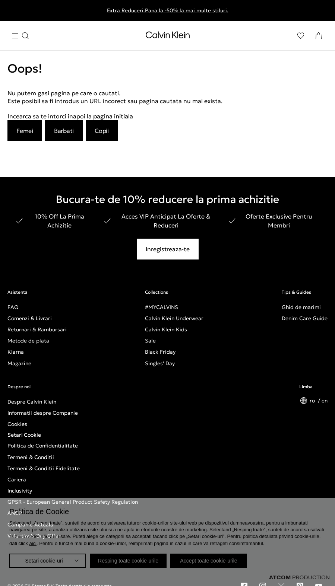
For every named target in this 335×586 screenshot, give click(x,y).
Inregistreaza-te (168, 249)
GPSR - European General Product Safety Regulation (72, 502)
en (325, 400)
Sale (150, 340)
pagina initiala (113, 116)
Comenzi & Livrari (29, 318)
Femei (24, 130)
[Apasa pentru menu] (20, 36)
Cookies (17, 424)
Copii (102, 130)
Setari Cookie (24, 434)
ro (313, 400)
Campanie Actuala (30, 524)
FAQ (13, 307)
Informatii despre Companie (42, 413)
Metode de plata (28, 340)
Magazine (19, 363)
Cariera (16, 479)
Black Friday (160, 351)
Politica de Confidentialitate (42, 445)
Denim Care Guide (305, 318)
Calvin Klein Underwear (174, 318)
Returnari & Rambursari (37, 329)
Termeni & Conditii (30, 457)
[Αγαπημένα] (301, 36)
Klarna (15, 351)
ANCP (14, 513)
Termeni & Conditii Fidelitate (43, 468)
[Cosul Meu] (319, 36)
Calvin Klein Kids (166, 329)
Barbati (64, 130)
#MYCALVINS (161, 307)
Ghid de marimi (301, 307)
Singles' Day (160, 363)
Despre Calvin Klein (31, 401)
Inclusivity (19, 490)
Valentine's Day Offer (34, 535)
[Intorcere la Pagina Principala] (168, 36)
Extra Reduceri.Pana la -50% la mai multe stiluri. (167, 10)
